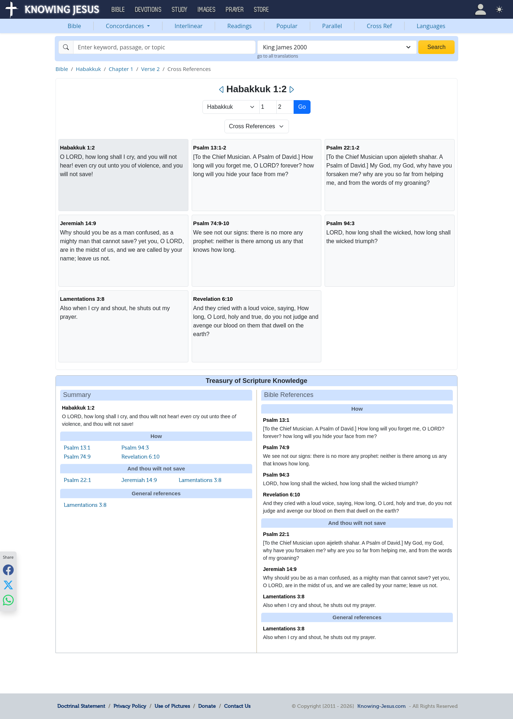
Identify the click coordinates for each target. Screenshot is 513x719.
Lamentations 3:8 (82, 299)
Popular (286, 26)
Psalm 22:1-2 (343, 147)
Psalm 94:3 (340, 223)
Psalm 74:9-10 (211, 223)
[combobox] (337, 47)
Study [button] (180, 9)
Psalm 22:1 (77, 480)
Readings (239, 26)
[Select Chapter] (268, 107)
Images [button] (207, 9)
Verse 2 (150, 68)
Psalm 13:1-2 (209, 147)
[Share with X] (8, 585)
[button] (480, 9)
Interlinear (189, 26)
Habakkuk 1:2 (77, 147)
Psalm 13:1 (77, 448)
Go (302, 107)
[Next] (291, 90)
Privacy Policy (129, 706)
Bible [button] (118, 9)
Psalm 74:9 (77, 457)
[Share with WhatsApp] (8, 600)
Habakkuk (88, 68)
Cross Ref (379, 26)
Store (261, 9)
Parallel (332, 26)
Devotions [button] (148, 9)
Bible (74, 26)
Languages (431, 26)
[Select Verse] (285, 107)
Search (436, 47)
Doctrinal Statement (81, 706)
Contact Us (237, 706)
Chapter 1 (121, 68)
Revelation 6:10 (213, 299)
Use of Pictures (172, 706)
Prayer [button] (235, 9)
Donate (207, 706)
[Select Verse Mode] (256, 126)
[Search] (164, 47)
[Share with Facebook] (8, 570)
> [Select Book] (231, 107)
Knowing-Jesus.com (381, 706)
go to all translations (277, 56)
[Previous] (221, 90)
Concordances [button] (126, 26)
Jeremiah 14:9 (78, 223)
